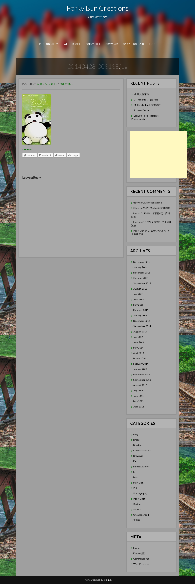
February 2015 (140, 310)
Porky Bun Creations (98, 8)
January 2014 (140, 369)
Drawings (112, 44)
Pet (135, 488)
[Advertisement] (158, 154)
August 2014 (140, 331)
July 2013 (138, 390)
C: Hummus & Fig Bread (146, 99)
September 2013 (142, 379)
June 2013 (138, 395)
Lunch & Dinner (141, 466)
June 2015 (138, 299)
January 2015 (140, 315)
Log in (136, 547)
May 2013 (138, 401)
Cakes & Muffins (142, 450)
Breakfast (138, 445)
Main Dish (138, 482)
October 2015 (140, 278)
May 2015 (138, 304)
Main (135, 477)
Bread (136, 439)
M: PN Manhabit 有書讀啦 (147, 105)
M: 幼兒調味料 (141, 94)
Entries (139, 553)
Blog (152, 44)
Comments (141, 558)
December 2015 (141, 272)
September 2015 (142, 283)
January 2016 (140, 267)
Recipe (76, 44)
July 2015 (138, 294)
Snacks (137, 509)
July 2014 (138, 336)
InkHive (107, 579)
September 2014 (142, 326)
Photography (48, 44)
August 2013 (140, 385)
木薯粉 (136, 520)
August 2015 (140, 288)
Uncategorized (133, 44)
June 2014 (138, 342)
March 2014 (139, 358)
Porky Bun (66, 84)
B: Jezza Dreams (142, 110)
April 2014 (138, 353)
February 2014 (140, 363)
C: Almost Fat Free (152, 202)
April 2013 (138, 406)
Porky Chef (93, 44)
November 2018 (141, 261)
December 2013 (141, 374)
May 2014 (138, 347)
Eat (65, 44)
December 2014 (141, 320)
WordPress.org (141, 564)
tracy (136, 202)
